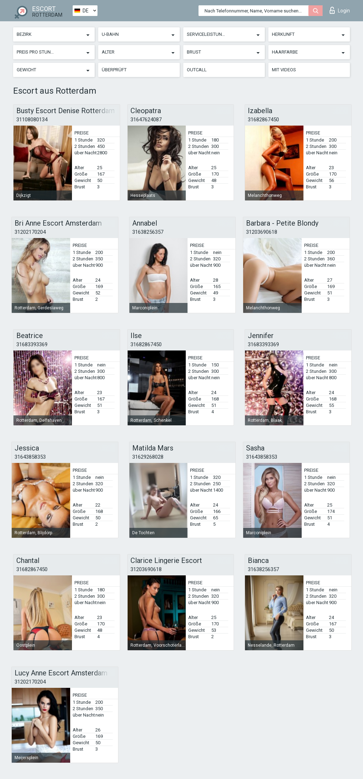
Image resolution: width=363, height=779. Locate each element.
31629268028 (147, 457)
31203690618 (261, 232)
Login (340, 10)
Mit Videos (284, 69)
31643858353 (30, 457)
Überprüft (114, 69)
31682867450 (263, 119)
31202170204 (30, 232)
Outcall (197, 69)
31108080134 (32, 119)
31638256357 (147, 232)
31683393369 (32, 344)
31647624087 (146, 119)
